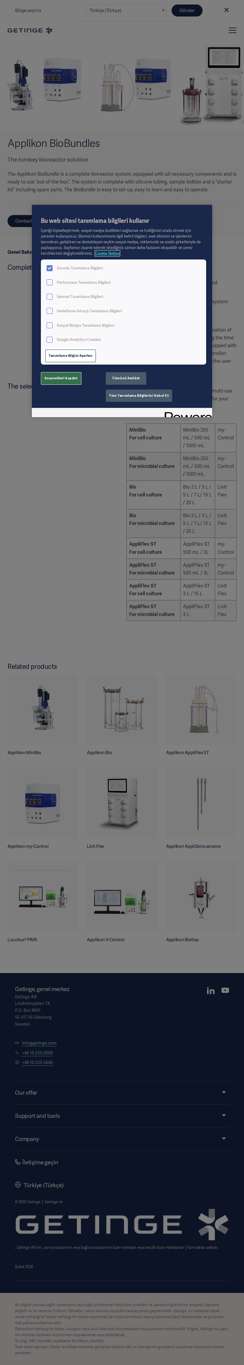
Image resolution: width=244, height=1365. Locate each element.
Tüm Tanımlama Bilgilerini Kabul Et (139, 395)
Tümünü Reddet (126, 378)
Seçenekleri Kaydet (61, 378)
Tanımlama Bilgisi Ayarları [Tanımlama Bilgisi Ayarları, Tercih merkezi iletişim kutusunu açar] (71, 355)
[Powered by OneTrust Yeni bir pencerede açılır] (186, 413)
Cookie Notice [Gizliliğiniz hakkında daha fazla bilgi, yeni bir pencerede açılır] (107, 253)
